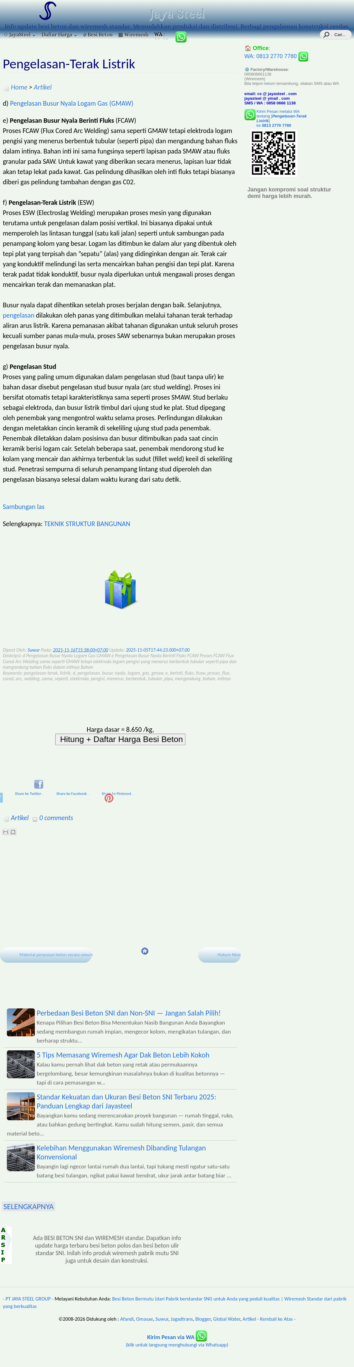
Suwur (162, 1319)
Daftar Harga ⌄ (60, 35)
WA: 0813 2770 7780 (276, 56)
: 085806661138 (162, 35)
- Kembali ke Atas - (276, 1319)
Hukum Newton (232, 954)
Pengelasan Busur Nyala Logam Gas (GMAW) (71, 103)
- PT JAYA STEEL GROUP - (28, 1299)
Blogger (203, 1319)
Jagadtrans (182, 1319)
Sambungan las (23, 506)
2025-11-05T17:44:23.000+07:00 (158, 650)
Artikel (43, 87)
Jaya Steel (177, 13)
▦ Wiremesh (133, 35)
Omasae (144, 1319)
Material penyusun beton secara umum (56, 954)
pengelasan (18, 315)
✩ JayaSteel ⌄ (20, 35)
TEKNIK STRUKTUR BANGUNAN (87, 524)
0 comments (56, 818)
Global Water (226, 1319)
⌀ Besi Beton (98, 35)
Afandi (126, 1319)
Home (19, 87)
